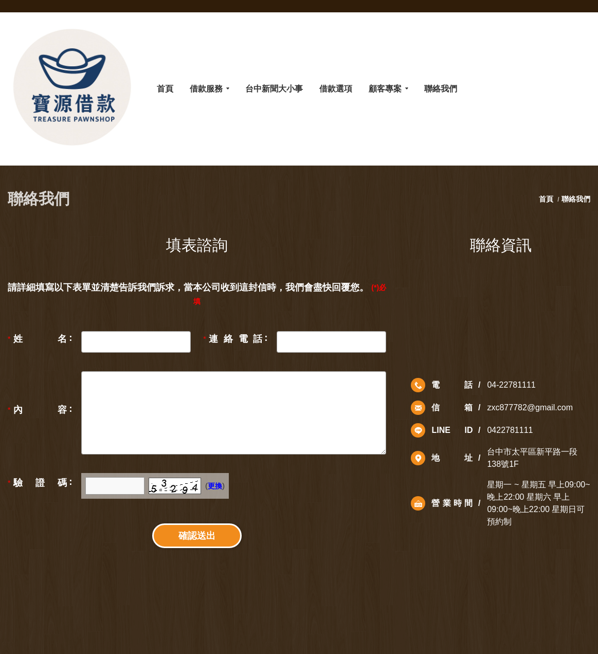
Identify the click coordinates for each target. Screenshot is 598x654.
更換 (215, 486)
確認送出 (196, 536)
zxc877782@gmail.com (530, 407)
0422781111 (510, 430)
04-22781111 (511, 384)
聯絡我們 (575, 199)
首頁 (547, 199)
